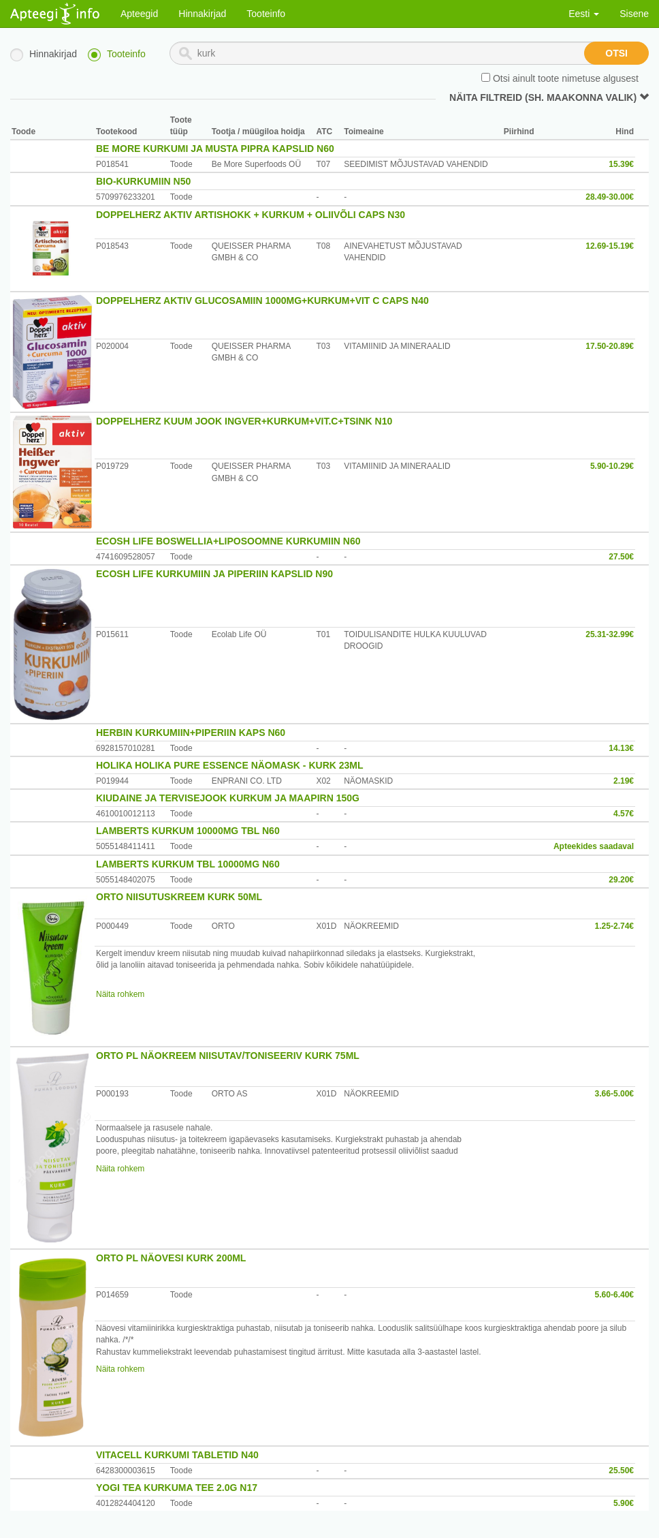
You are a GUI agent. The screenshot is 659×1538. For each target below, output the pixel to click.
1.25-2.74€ (614, 926)
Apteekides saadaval (593, 846)
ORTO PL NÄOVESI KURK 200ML (171, 1257)
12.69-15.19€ (609, 246)
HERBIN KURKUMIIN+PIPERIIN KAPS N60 (190, 732)
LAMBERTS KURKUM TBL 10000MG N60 (188, 864)
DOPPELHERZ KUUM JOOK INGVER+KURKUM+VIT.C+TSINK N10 (244, 421)
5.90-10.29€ (612, 466)
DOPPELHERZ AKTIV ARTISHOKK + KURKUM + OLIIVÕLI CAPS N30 (250, 214)
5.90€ (623, 1503)
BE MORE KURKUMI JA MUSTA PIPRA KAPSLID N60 (215, 148)
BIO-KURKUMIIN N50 (143, 181)
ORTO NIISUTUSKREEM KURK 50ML (179, 896)
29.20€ (621, 880)
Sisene (634, 13)
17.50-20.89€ (609, 346)
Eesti (583, 13)
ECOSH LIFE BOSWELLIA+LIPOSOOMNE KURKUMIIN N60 (228, 541)
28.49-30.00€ (609, 197)
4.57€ (623, 813)
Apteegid (139, 13)
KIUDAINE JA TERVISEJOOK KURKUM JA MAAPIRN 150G (227, 798)
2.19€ (623, 781)
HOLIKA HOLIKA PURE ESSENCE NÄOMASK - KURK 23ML (230, 765)
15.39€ (621, 164)
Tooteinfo (265, 13)
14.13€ (621, 748)
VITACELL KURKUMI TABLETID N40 (177, 1454)
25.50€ (621, 1470)
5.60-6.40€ (614, 1294)
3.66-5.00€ (614, 1093)
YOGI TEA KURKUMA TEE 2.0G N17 (176, 1487)
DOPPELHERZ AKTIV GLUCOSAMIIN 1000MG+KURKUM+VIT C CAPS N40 (262, 300)
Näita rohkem (120, 994)
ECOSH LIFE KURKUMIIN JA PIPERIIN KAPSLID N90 (214, 573)
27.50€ (621, 557)
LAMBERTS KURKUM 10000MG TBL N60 (188, 830)
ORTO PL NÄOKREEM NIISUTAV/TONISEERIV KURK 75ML (227, 1055)
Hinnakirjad (202, 13)
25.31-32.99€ (609, 634)
